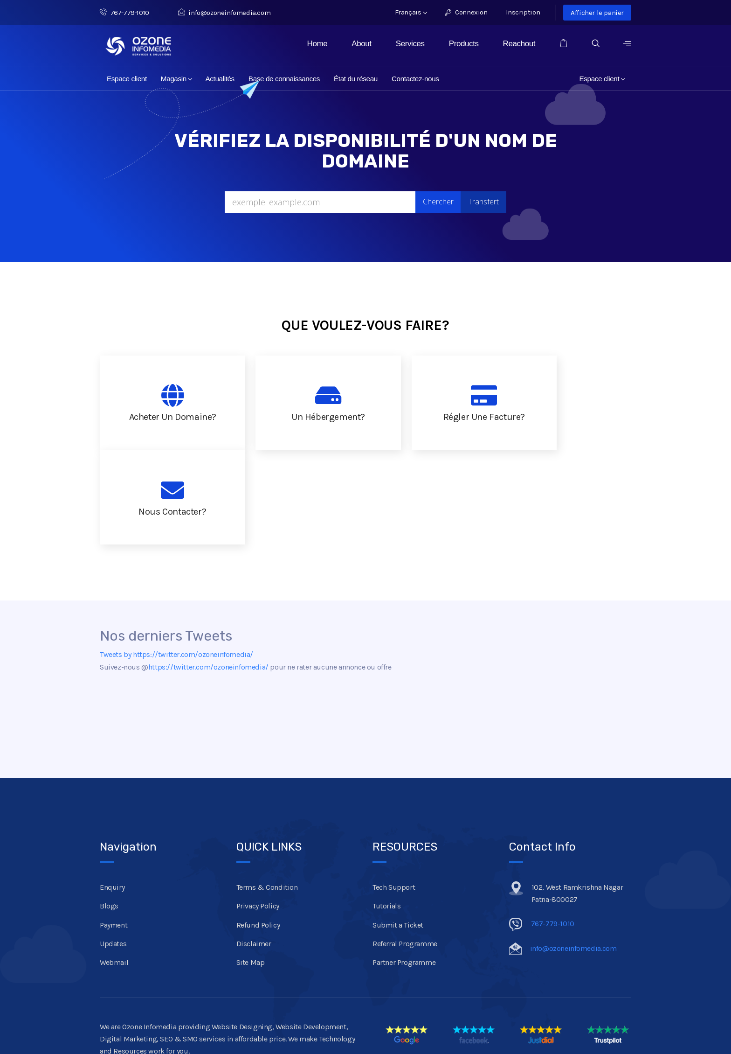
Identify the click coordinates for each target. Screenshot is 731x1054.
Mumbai (245, 1025)
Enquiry (112, 792)
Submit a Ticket (397, 829)
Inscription (523, 12)
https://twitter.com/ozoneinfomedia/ (208, 572)
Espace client (127, 79)
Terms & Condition (267, 792)
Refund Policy (258, 829)
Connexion (466, 12)
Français (411, 12)
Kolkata (214, 1025)
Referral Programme (404, 849)
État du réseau (356, 79)
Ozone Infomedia (168, 1014)
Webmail (114, 867)
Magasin (176, 79)
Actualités (220, 79)
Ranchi (165, 1025)
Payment (113, 829)
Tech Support (393, 792)
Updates (113, 849)
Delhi (189, 1025)
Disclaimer (253, 849)
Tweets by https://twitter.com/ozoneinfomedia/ (176, 559)
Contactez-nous (415, 79)
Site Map (250, 867)
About (361, 43)
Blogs (109, 811)
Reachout (519, 43)
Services (410, 43)
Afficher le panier (597, 12)
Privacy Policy (257, 811)
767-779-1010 (129, 12)
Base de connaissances (284, 79)
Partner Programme (403, 867)
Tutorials (386, 811)
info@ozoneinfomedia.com (224, 12)
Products (464, 43)
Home (317, 43)
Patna (140, 1025)
